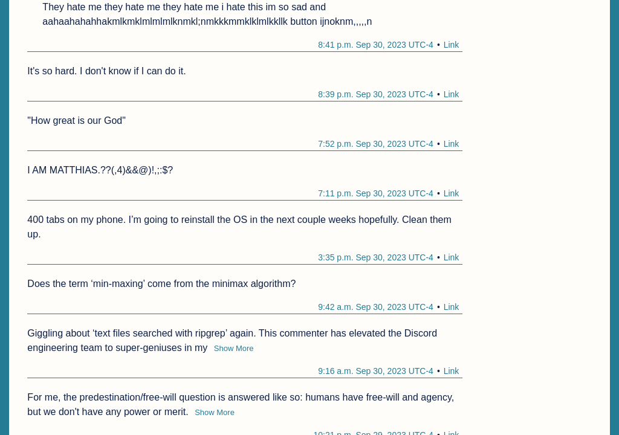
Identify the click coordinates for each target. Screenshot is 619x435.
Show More (234, 348)
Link (451, 45)
